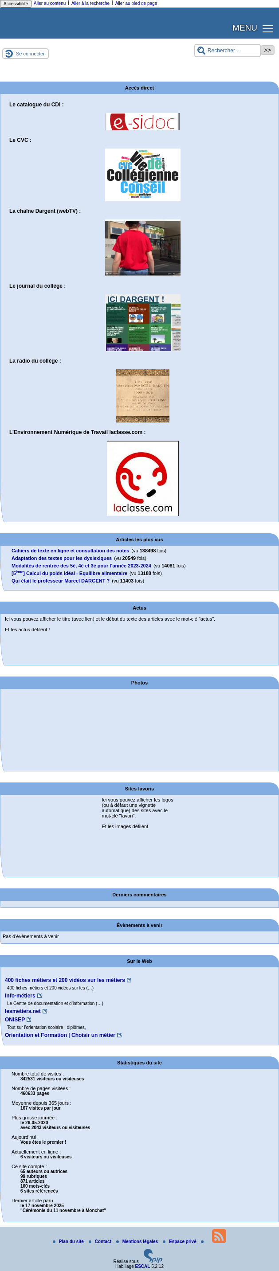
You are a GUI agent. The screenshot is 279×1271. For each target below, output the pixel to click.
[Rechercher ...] (227, 50)
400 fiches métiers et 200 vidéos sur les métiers (65, 980)
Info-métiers (20, 996)
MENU (244, 27)
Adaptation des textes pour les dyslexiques (62, 558)
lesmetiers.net (23, 1011)
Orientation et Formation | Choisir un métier (60, 1035)
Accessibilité (16, 3)
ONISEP (15, 1020)
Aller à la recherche (90, 3)
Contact (101, 1241)
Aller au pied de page (136, 3)
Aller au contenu (50, 3)
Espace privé (180, 1241)
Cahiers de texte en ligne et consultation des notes (70, 550)
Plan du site (69, 1241)
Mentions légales (137, 1241)
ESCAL (142, 1266)
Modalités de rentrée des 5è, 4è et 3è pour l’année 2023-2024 (81, 565)
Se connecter (30, 53)
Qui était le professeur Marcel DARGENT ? (61, 580)
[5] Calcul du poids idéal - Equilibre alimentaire (69, 573)
